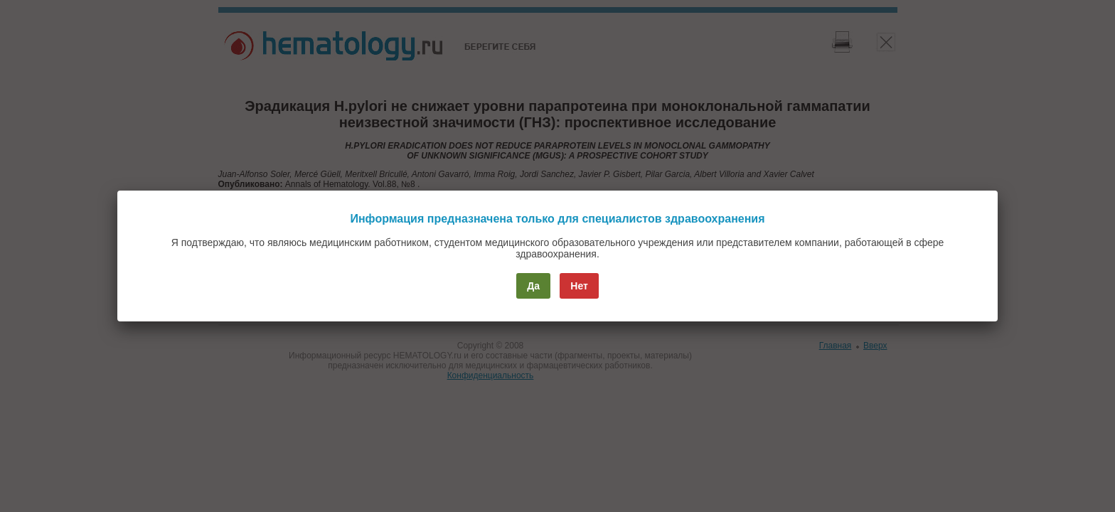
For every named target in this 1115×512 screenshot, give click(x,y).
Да (533, 286)
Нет (579, 286)
